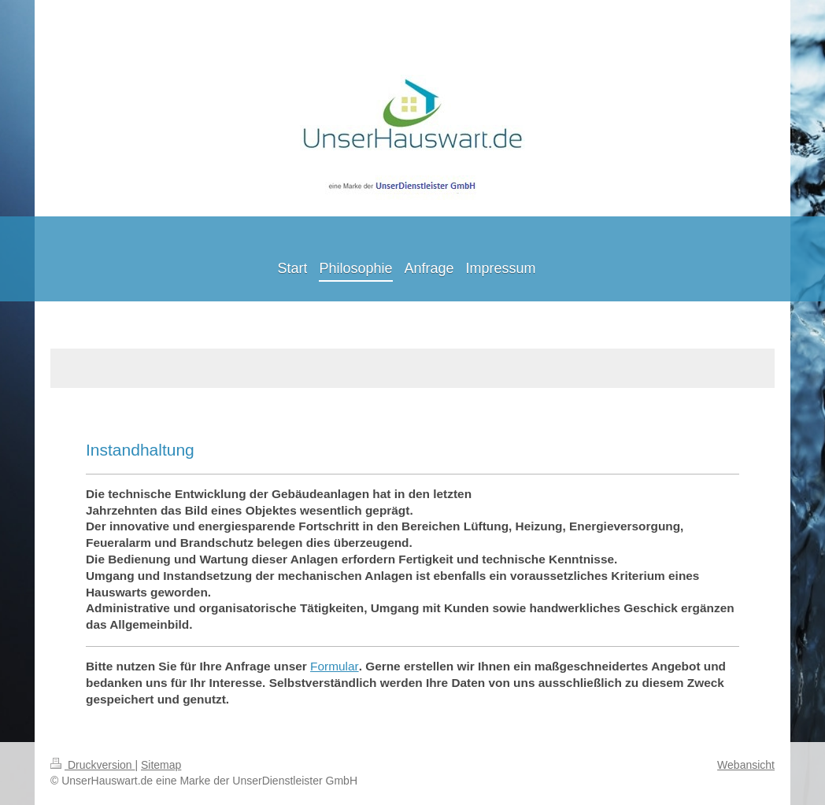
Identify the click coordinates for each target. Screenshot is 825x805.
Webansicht (746, 765)
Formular (334, 666)
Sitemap (161, 765)
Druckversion (92, 765)
